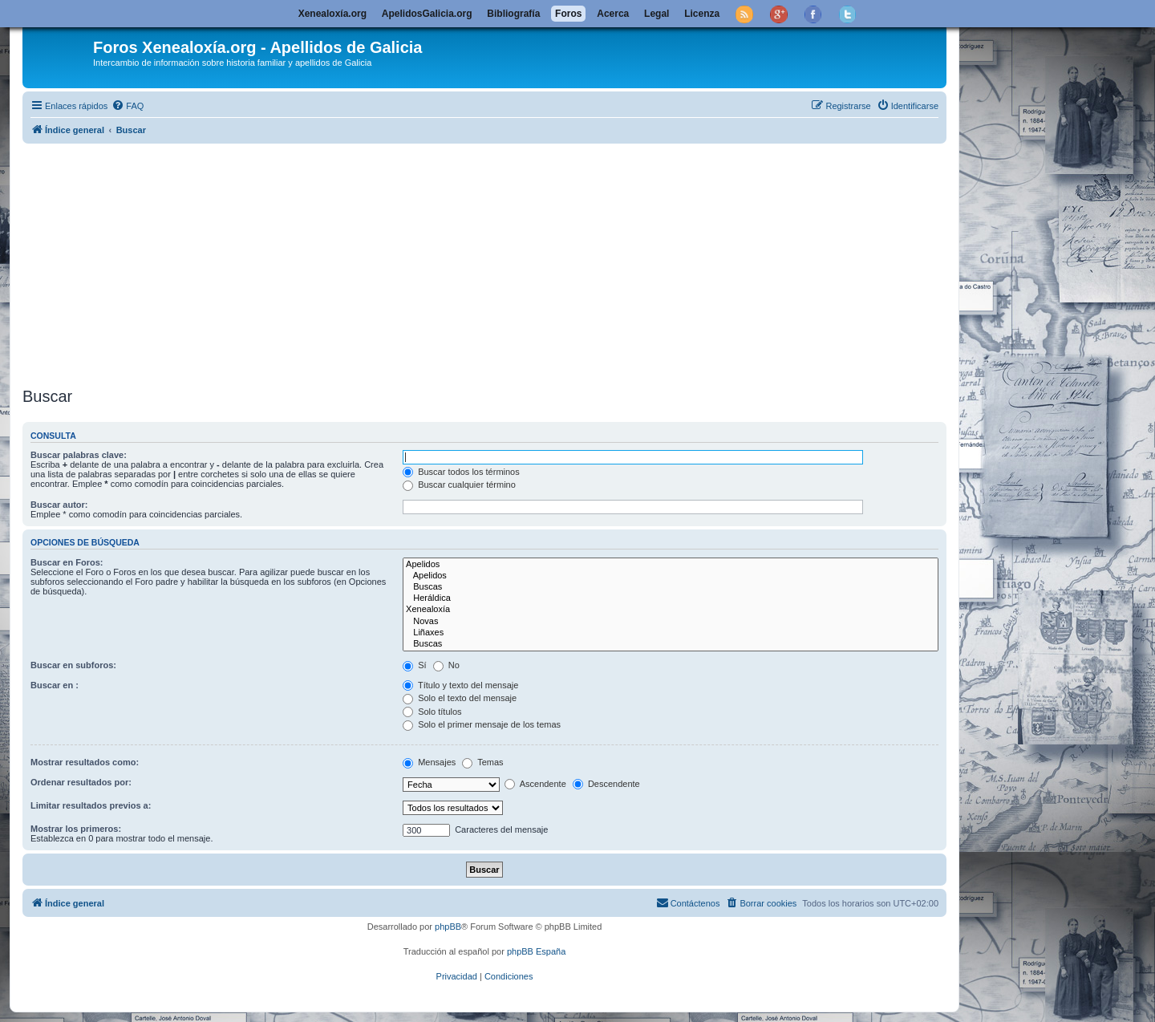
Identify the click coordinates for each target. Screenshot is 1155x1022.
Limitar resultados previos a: (90, 805)
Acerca (613, 13)
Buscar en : (54, 685)
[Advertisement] (484, 262)
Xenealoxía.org (332, 13)
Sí (414, 665)
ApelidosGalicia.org (427, 13)
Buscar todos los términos (461, 472)
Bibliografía (513, 13)
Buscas (670, 587)
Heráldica (670, 598)
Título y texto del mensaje (460, 685)
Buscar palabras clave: (78, 455)
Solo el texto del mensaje (460, 698)
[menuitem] (127, 106)
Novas (670, 621)
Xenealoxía (670, 609)
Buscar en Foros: (66, 562)
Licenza (701, 13)
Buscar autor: (59, 504)
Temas (482, 762)
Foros (568, 13)
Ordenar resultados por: (81, 782)
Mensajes (429, 762)
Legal (656, 13)
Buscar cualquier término (459, 484)
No (446, 665)
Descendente (606, 784)
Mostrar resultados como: (84, 762)
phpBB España (536, 951)
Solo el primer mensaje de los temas (482, 724)
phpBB (448, 926)
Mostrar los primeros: (75, 828)
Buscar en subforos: (73, 665)
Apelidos (670, 564)
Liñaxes (670, 633)
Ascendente (535, 784)
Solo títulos (432, 711)
